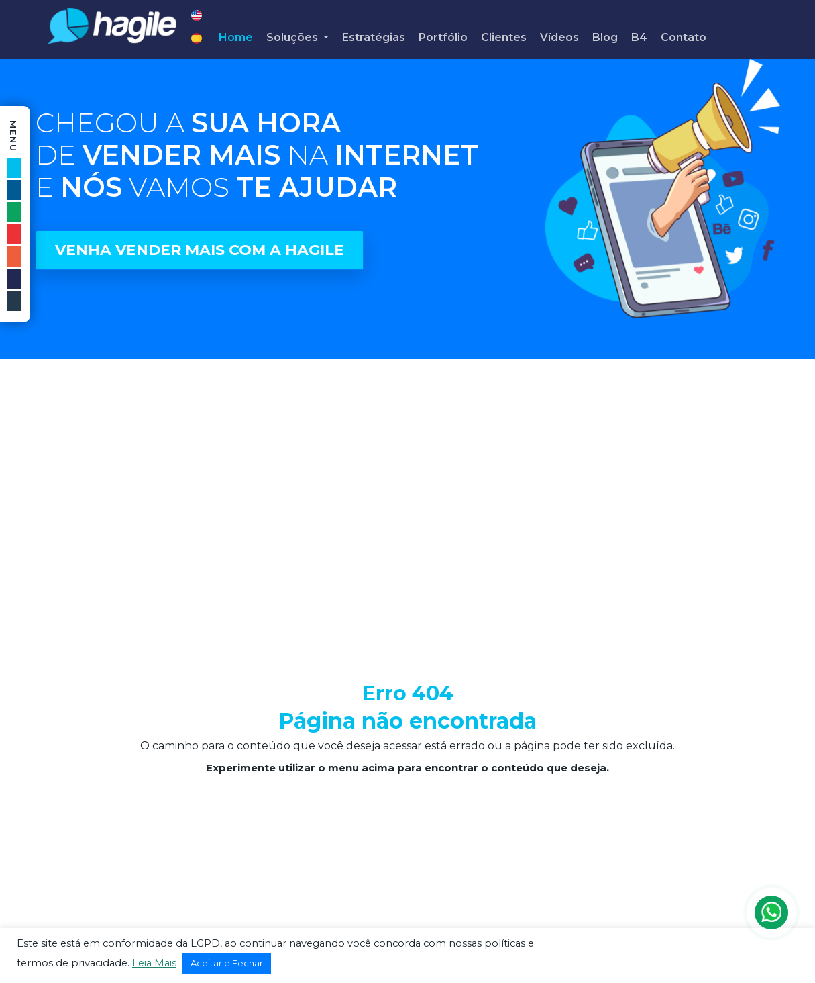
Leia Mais (154, 963)
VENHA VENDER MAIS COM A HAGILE (199, 250)
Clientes (504, 37)
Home (236, 37)
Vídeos (559, 37)
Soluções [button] (293, 37)
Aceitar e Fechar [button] (227, 962)
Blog (605, 37)
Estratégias (373, 37)
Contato (683, 37)
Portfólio (443, 37)
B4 (639, 37)
